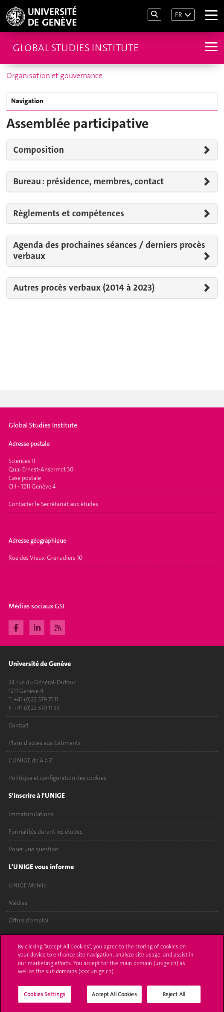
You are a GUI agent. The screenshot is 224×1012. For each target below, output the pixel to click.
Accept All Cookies (114, 997)
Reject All (174, 997)
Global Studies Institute (76, 48)
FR (178, 14)
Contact (19, 725)
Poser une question (33, 849)
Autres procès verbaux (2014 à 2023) (83, 287)
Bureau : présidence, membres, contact (88, 181)
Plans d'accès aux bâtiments (45, 743)
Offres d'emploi (29, 920)
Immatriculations (31, 814)
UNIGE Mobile (28, 885)
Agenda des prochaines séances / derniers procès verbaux (109, 250)
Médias (18, 903)
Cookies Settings (44, 997)
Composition (38, 149)
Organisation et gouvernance (54, 75)
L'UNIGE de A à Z (30, 760)
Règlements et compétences (68, 213)
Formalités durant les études (45, 831)
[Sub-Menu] (210, 47)
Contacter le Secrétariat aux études (53, 504)
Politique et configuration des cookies (57, 778)
